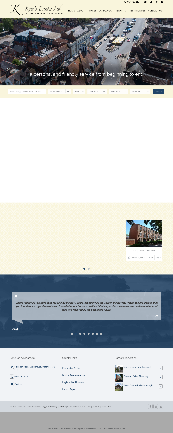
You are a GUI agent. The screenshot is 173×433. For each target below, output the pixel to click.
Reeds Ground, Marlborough (138, 385)
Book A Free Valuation (73, 375)
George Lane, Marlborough (137, 366)
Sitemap (63, 406)
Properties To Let (71, 368)
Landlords (106, 10)
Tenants (121, 10)
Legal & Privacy (49, 406)
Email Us (18, 384)
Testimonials (138, 10)
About (81, 10)
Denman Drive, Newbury (135, 376)
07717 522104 (132, 1)
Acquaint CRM (104, 406)
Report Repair (69, 389)
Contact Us (155, 10)
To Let (92, 10)
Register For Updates (73, 382)
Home (71, 10)
